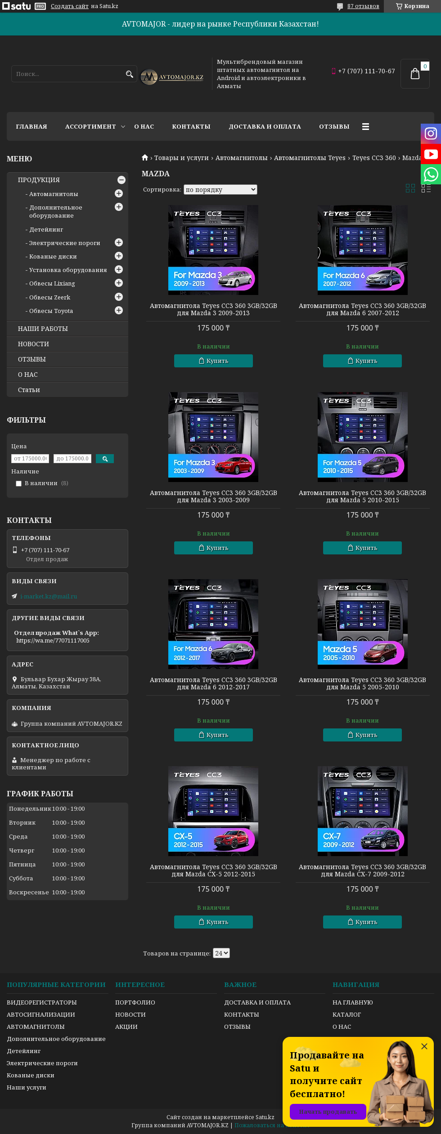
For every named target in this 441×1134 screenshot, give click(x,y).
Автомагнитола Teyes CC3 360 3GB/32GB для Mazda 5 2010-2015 (362, 496)
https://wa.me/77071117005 (53, 640)
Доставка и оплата (265, 126)
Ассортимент (90, 126)
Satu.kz (265, 1117)
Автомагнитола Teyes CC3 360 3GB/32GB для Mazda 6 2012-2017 (213, 683)
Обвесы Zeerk (49, 297)
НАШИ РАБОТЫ (43, 329)
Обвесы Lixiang (52, 283)
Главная (31, 126)
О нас (144, 126)
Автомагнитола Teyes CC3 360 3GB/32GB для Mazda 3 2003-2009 (213, 496)
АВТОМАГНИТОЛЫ (36, 1026)
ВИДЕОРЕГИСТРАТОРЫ (42, 1002)
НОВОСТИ (33, 344)
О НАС (28, 375)
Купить (218, 361)
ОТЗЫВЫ (32, 359)
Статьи (29, 390)
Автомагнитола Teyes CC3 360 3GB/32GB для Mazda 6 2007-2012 (362, 309)
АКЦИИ (126, 1026)
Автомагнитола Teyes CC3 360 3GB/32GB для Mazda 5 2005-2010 (362, 683)
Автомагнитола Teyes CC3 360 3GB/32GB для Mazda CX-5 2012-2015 (213, 870)
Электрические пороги (64, 243)
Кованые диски (53, 256)
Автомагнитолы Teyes (310, 157)
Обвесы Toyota (51, 311)
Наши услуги (26, 1087)
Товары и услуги (181, 157)
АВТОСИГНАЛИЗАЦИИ (41, 1014)
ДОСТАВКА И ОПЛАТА (257, 1002)
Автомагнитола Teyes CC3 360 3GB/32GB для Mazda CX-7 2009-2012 (362, 870)
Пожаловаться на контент (272, 1125)
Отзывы (334, 126)
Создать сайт (70, 6)
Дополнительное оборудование (55, 211)
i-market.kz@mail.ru (48, 596)
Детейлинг (46, 229)
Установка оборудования (68, 270)
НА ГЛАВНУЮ (353, 1002)
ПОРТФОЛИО (135, 1002)
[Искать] (129, 74)
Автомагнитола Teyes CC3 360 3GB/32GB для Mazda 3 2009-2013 (213, 309)
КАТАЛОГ (347, 1014)
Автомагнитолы (242, 157)
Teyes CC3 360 (374, 157)
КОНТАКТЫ (241, 1014)
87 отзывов (363, 6)
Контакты (191, 126)
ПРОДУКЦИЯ (39, 180)
